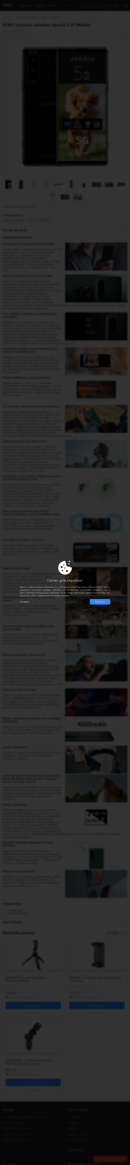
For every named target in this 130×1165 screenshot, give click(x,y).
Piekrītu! (100, 601)
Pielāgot (24, 601)
